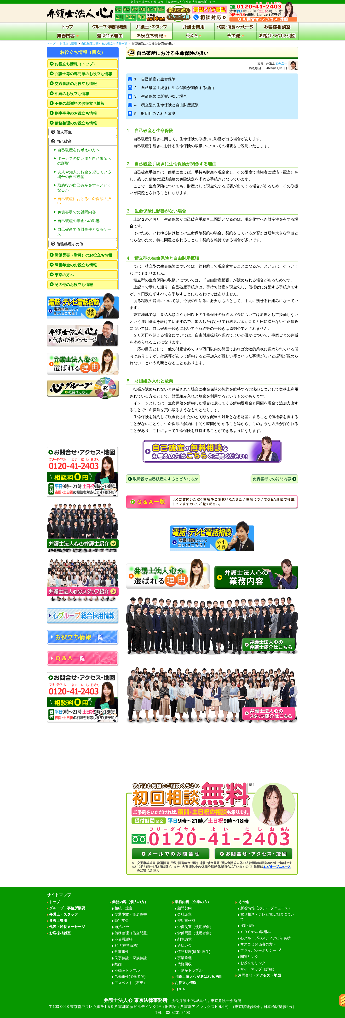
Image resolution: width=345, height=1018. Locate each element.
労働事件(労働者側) (130, 976)
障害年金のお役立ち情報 (76, 265)
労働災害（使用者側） (195, 927)
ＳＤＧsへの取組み (255, 932)
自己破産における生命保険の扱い (84, 201)
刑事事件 (122, 952)
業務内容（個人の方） (130, 902)
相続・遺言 (123, 908)
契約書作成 (186, 920)
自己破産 (64, 142)
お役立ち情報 (68, 43)
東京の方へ (64, 275)
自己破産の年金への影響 (79, 221)
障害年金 (122, 920)
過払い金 (122, 927)
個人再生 (64, 132)
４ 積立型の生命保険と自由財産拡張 (163, 105)
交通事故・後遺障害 (131, 914)
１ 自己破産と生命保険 (152, 79)
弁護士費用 (58, 920)
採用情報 (247, 925)
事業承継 (184, 958)
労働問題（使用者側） (195, 933)
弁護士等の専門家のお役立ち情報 (83, 74)
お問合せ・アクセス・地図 (259, 975)
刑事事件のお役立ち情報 (76, 113)
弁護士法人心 (172, 1007)
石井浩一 (281, 63)
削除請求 (184, 939)
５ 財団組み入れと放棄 (152, 114)
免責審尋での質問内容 (77, 212)
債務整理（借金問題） (132, 933)
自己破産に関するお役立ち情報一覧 (104, 43)
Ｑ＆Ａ (180, 989)
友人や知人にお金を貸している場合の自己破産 (84, 174)
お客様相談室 (60, 933)
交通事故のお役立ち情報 (76, 84)
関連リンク (249, 957)
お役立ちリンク (252, 963)
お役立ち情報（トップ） (76, 64)
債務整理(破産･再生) (193, 952)
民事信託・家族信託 (131, 958)
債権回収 (184, 964)
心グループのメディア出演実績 (265, 938)
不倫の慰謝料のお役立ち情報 (79, 103)
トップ (51, 43)
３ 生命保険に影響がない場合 (157, 96)
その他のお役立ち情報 (74, 285)
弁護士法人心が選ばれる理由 (198, 976)
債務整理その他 (69, 244)
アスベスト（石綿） (131, 983)
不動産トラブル (127, 970)
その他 (243, 902)
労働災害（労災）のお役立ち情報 (83, 255)
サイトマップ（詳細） (258, 969)
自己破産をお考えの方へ (79, 150)
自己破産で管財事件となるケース (84, 231)
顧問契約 (184, 908)
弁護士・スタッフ (63, 914)
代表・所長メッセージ (67, 927)
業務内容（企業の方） (193, 902)
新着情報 (266, 908)
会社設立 (184, 914)
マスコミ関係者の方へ (258, 944)
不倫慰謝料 (123, 939)
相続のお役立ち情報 (72, 94)
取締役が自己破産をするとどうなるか (84, 187)
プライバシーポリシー (261, 950)
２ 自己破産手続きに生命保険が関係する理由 (171, 88)
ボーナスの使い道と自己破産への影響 (84, 161)
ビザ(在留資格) (126, 945)
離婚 (118, 964)
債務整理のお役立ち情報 (76, 123)
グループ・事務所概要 (67, 908)
